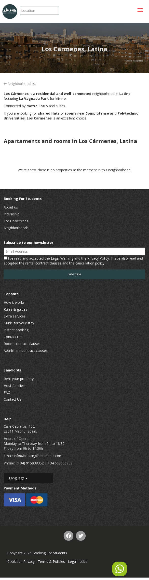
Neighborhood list (20, 83)
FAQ (7, 392)
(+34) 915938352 (30, 463)
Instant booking (16, 330)
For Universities (16, 221)
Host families (14, 385)
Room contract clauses (22, 343)
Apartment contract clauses (26, 350)
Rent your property (19, 378)
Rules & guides (15, 309)
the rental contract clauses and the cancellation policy (61, 263)
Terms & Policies (51, 561)
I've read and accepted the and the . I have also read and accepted (73, 260)
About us (11, 207)
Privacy (29, 561)
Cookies (13, 561)
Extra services (15, 316)
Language (18, 478)
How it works (14, 302)
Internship (11, 214)
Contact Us (12, 336)
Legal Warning (62, 258)
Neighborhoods (16, 227)
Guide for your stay (19, 323)
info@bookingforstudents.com (38, 455)
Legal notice (77, 561)
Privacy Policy (98, 258)
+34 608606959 (60, 463)
